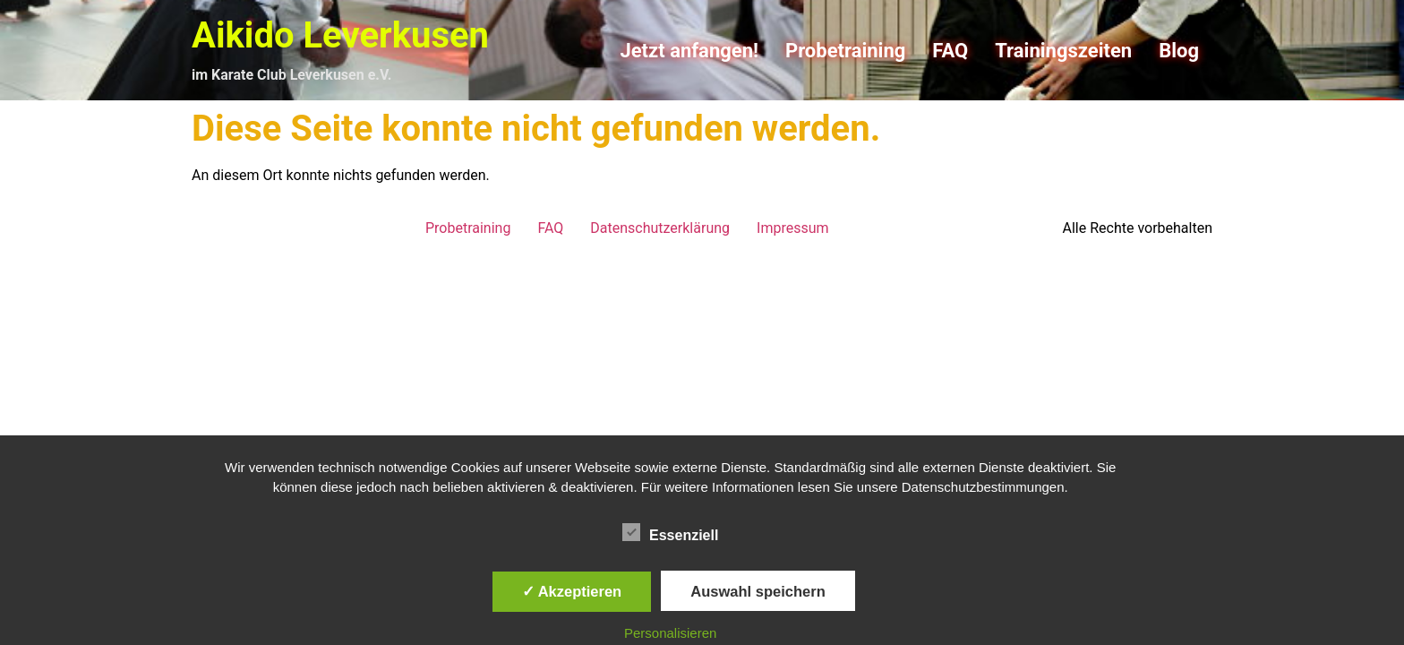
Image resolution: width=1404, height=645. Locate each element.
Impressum (793, 227)
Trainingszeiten (1063, 50)
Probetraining (845, 50)
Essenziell (670, 532)
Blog (1179, 50)
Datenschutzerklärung (660, 227)
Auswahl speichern (757, 591)
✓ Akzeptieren (572, 591)
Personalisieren (670, 633)
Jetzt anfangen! (689, 50)
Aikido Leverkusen (340, 35)
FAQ (950, 50)
